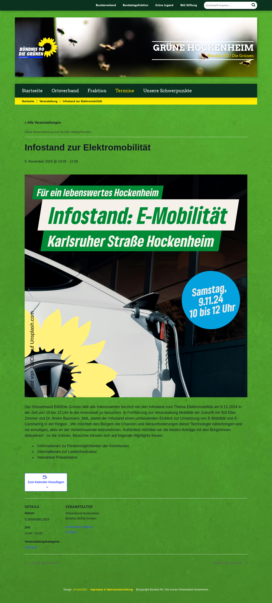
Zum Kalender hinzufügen (46, 482)
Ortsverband (65, 91)
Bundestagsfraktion (135, 5)
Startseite (32, 91)
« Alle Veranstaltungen (43, 122)
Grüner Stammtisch (44, 563)
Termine (124, 91)
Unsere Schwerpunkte (167, 91)
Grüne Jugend (164, 5)
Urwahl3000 (80, 589)
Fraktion (97, 91)
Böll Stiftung (188, 5)
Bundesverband (106, 5)
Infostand (31, 547)
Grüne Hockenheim (203, 48)
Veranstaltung (49, 101)
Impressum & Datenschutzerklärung (111, 589)
